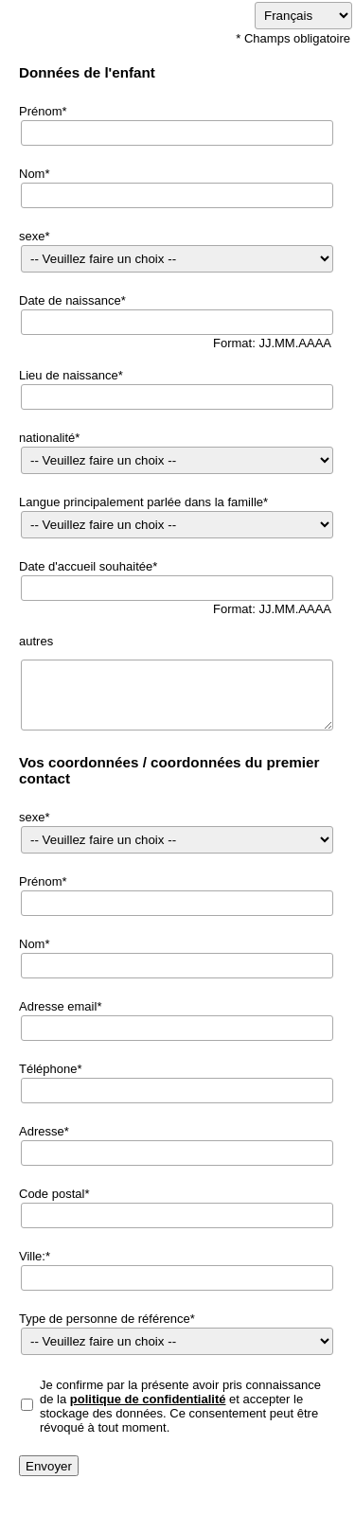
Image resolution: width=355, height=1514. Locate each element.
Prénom (40, 111)
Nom (31, 174)
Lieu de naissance (68, 375)
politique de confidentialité (148, 1399)
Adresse (41, 1131)
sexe (31, 236)
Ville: (32, 1256)
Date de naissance (70, 300)
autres (36, 641)
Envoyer (49, 1466)
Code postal (51, 1194)
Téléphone (48, 1069)
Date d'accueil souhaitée (85, 566)
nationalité (47, 438)
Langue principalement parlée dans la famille (141, 502)
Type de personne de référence (104, 1319)
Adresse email (58, 1006)
